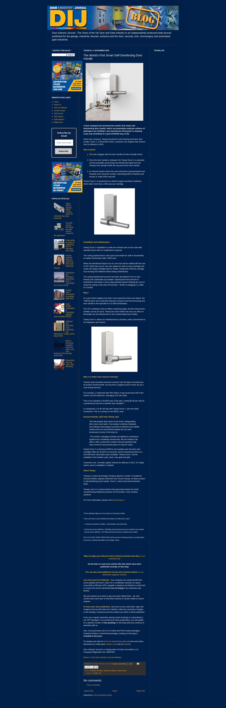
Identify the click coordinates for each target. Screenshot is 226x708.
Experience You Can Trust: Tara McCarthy (70, 363)
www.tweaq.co (118, 500)
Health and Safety (110, 670)
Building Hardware (96, 670)
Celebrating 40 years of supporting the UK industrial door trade (70, 245)
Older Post (140, 691)
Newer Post (88, 691)
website (127, 644)
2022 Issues (58, 117)
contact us (110, 644)
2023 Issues (58, 113)
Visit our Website (60, 108)
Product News (121, 670)
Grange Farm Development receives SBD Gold (70, 294)
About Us (57, 105)
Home (115, 691)
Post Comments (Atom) (103, 695)
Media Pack (58, 122)
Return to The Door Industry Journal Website (102, 657)
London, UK (97, 673)
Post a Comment (93, 685)
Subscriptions (59, 119)
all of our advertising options (116, 641)
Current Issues (59, 111)
